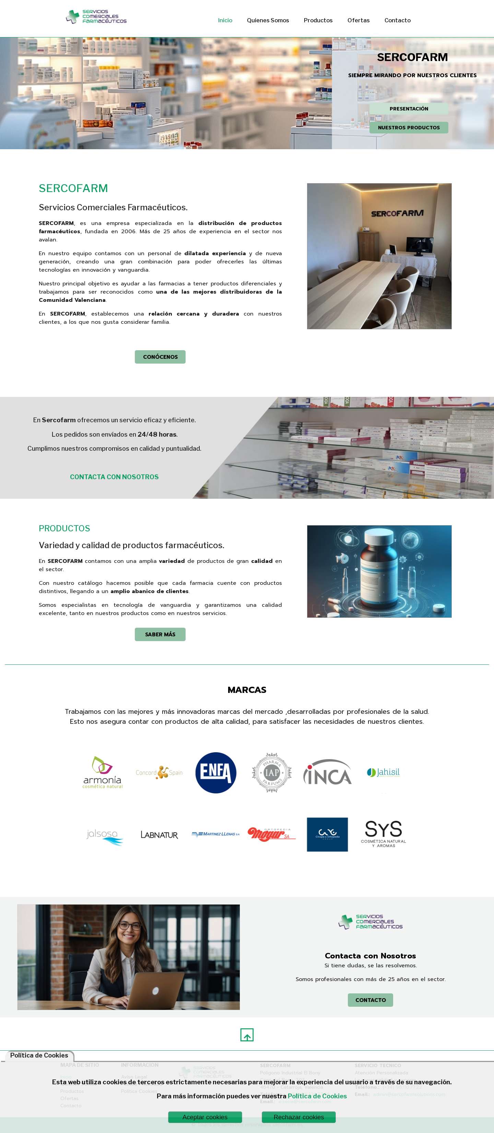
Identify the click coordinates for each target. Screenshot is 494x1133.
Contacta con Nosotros (370, 955)
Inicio (225, 20)
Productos (318, 20)
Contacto (398, 20)
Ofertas (359, 20)
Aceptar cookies (205, 1117)
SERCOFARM (73, 188)
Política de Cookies (317, 1096)
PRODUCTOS (64, 528)
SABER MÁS (160, 634)
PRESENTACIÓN (409, 109)
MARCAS (247, 690)
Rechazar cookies (299, 1117)
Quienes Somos (268, 20)
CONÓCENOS (160, 357)
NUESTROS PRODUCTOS (409, 127)
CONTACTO (370, 1000)
